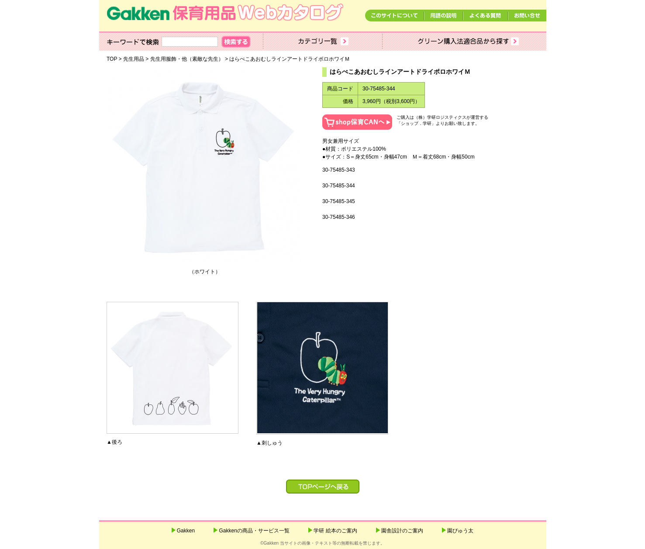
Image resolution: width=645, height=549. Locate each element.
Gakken (186, 531)
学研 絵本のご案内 (335, 531)
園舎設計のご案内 (402, 531)
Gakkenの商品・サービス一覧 (254, 531)
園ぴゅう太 (460, 531)
